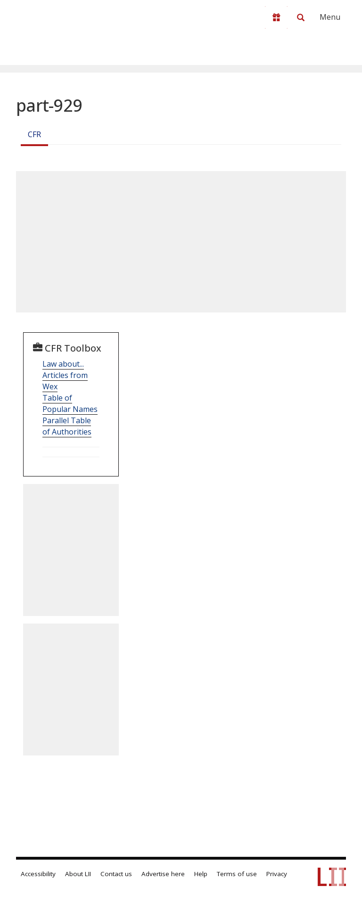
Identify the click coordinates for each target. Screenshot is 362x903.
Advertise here (163, 874)
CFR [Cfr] (34, 134)
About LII (78, 874)
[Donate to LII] (276, 17)
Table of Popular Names (70, 403)
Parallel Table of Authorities (66, 426)
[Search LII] (300, 17)
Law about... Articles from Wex (65, 375)
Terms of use (237, 874)
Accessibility (38, 874)
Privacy (276, 874)
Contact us (116, 874)
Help (200, 874)
